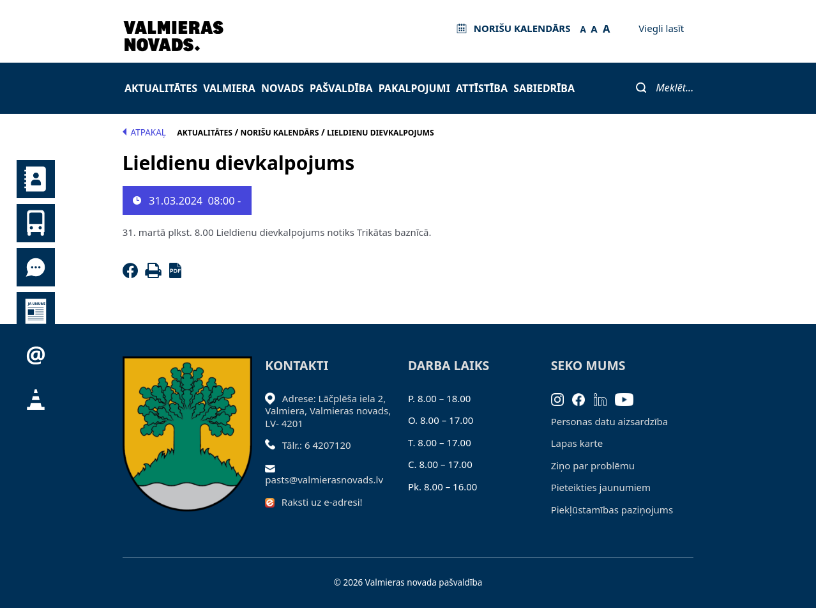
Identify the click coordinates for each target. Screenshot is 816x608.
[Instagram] (562, 398)
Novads (282, 88)
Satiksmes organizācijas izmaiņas (36, 399)
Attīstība (482, 88)
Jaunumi (36, 311)
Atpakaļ (144, 132)
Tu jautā (36, 267)
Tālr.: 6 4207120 (316, 445)
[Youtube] (628, 398)
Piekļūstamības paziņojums (612, 509)
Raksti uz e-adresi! (322, 501)
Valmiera (229, 88)
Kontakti (36, 179)
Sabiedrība (544, 88)
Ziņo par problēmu (593, 465)
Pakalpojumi (414, 88)
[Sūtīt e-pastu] (273, 467)
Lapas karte (577, 443)
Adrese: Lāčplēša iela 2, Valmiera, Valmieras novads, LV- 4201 (328, 411)
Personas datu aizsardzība (610, 421)
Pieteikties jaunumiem (36, 355)
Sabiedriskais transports (36, 223)
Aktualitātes (161, 88)
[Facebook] (133, 274)
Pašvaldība (341, 88)
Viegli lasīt (661, 28)
